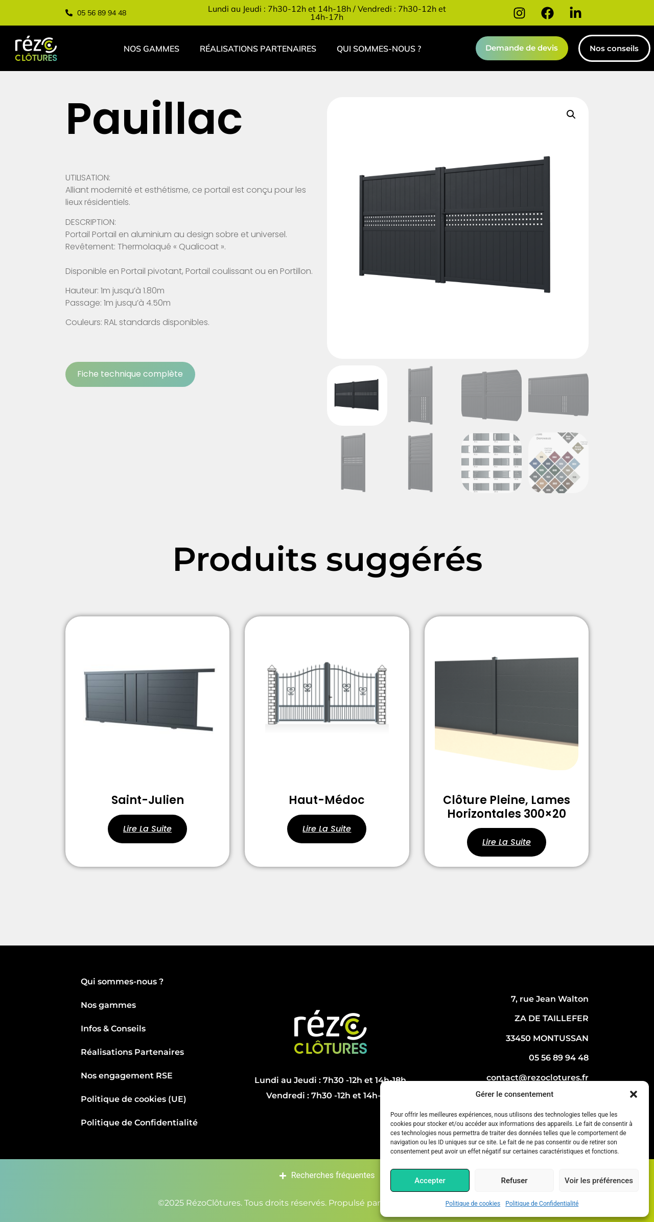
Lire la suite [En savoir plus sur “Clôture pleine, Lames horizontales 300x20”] (506, 842)
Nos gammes (151, 48)
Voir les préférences (599, 1180)
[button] (633, 1094)
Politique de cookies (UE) (133, 1099)
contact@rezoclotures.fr (537, 1077)
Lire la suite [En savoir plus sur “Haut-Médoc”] (326, 829)
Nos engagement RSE (127, 1075)
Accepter (429, 1180)
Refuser (514, 1180)
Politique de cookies (473, 1203)
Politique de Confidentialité (541, 1203)
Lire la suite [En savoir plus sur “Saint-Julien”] (147, 829)
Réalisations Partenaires (257, 48)
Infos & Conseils (113, 1028)
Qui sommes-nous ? (378, 48)
